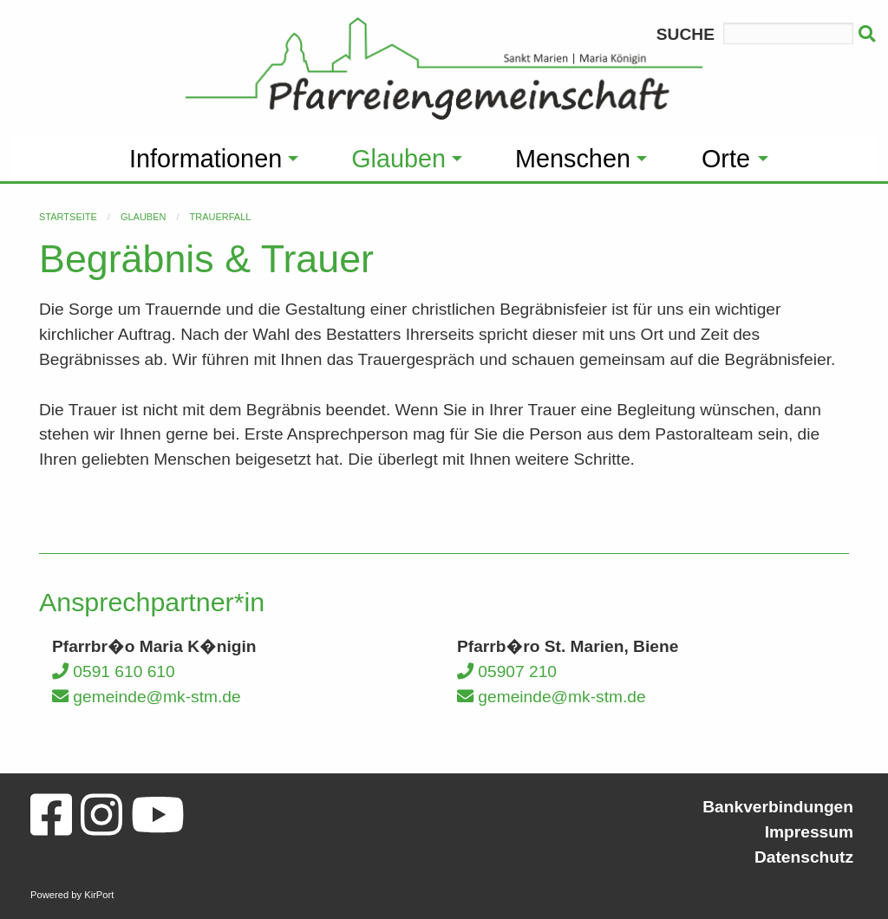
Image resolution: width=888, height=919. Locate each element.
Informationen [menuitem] (205, 159)
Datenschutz (803, 857)
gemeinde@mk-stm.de (146, 697)
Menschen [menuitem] (572, 159)
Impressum (809, 832)
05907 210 (507, 671)
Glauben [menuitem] (398, 159)
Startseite (68, 217)
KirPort (99, 895)
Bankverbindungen (777, 807)
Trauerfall (220, 217)
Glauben (143, 217)
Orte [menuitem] (726, 159)
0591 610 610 (113, 671)
